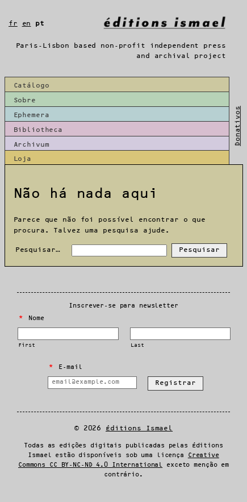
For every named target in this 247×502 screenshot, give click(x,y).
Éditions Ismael (139, 428)
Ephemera (31, 115)
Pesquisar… (37, 250)
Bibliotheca (38, 130)
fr (13, 23)
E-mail (65, 367)
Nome (31, 318)
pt (39, 23)
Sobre (25, 100)
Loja (22, 159)
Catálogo (31, 85)
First (26, 345)
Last (137, 345)
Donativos (238, 126)
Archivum (31, 145)
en (26, 23)
